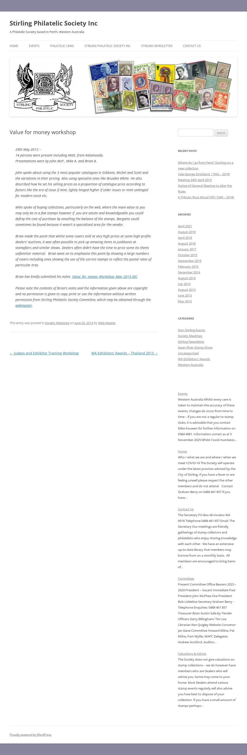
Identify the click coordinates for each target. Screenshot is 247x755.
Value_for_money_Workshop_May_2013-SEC (104, 276)
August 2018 (187, 243)
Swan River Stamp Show (195, 347)
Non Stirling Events (191, 330)
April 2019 (185, 237)
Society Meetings (57, 323)
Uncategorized (188, 353)
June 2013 (185, 295)
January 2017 (187, 249)
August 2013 (187, 289)
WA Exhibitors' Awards (194, 359)
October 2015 (187, 255)
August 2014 (187, 278)
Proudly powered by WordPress (30, 735)
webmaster (23, 305)
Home (14, 46)
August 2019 (187, 232)
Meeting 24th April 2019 (195, 180)
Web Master (106, 323)
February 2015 (188, 266)
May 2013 (185, 301)
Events (34, 46)
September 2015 (189, 261)
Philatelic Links (62, 46)
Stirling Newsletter (156, 46)
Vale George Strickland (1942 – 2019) (204, 174)
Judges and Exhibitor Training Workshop (44, 353)
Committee (186, 578)
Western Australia (190, 365)
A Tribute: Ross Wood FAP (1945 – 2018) (206, 197)
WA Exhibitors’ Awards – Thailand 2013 (124, 353)
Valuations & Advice (192, 653)
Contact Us (192, 46)
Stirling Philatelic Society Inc (53, 23)
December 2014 (189, 272)
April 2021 (185, 226)
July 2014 (184, 284)
